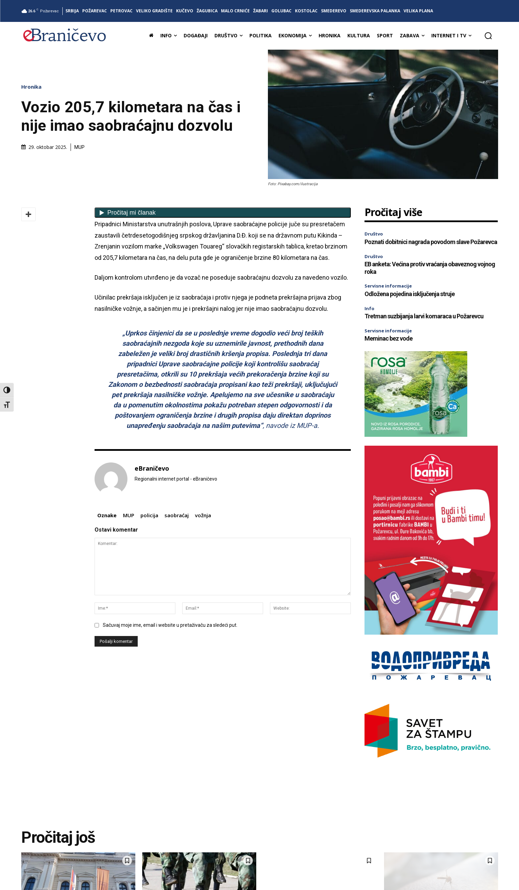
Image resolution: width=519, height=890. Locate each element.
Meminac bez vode (388, 338)
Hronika (33, 86)
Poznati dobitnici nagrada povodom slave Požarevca (430, 241)
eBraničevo (152, 468)
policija (149, 515)
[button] (488, 36)
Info (369, 308)
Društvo (373, 234)
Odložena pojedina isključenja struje (409, 293)
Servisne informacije (388, 286)
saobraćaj (176, 515)
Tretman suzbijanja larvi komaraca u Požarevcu (423, 316)
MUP (128, 515)
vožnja (203, 515)
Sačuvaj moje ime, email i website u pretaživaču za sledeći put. (170, 625)
